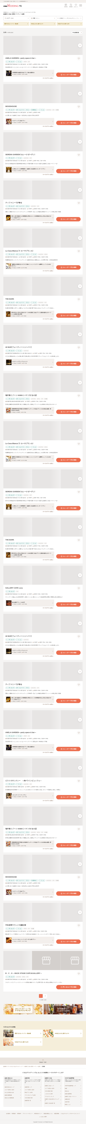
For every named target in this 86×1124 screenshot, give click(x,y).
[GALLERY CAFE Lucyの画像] (43, 575)
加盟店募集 (56, 1113)
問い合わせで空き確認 (68, 987)
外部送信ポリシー (38, 1113)
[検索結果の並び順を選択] (77, 32)
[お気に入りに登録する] (79, 58)
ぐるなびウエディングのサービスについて (70, 1113)
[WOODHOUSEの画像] (43, 93)
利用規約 (14, 1113)
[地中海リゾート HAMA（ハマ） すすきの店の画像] (43, 382)
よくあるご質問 (43, 1116)
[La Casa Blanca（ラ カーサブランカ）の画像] (43, 238)
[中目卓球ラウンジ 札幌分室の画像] (43, 912)
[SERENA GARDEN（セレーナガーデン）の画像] (43, 141)
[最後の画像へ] (80, 45)
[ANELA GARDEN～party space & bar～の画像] (43, 45)
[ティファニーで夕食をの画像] (43, 190)
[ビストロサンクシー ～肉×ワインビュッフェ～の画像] (43, 767)
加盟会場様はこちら (48, 1113)
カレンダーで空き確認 (68, 75)
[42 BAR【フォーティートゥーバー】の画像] (43, 334)
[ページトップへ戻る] (43, 1061)
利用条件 (19, 1113)
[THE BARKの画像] (43, 286)
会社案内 (8, 1113)
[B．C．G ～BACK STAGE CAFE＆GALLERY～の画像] (43, 960)
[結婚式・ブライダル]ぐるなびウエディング (13, 1066)
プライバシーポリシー (28, 1113)
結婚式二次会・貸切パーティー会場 (32, 1066)
